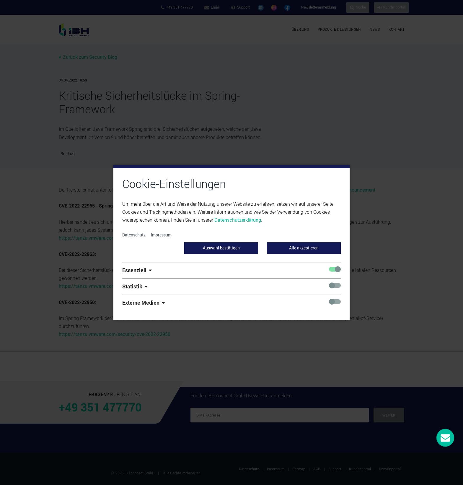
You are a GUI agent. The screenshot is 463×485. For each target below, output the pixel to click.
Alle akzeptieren (304, 248)
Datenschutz (134, 235)
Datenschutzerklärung (237, 220)
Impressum (161, 235)
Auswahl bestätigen (221, 248)
